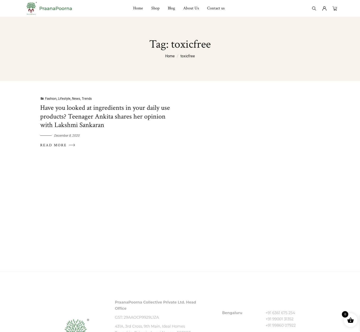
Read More (56, 144)
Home (170, 56)
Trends (86, 98)
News (75, 98)
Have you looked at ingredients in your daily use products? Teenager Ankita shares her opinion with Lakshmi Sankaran (104, 117)
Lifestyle (63, 98)
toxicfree (187, 56)
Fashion (49, 98)
